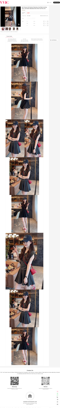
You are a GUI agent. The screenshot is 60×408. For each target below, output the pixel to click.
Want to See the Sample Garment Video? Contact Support (9, 31)
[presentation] (1, 29)
